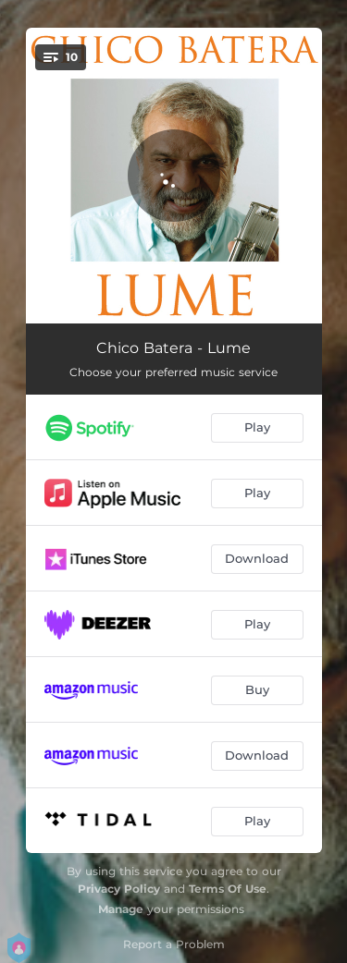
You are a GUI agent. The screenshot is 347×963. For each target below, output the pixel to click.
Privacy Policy (119, 889)
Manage (120, 909)
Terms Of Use (227, 889)
